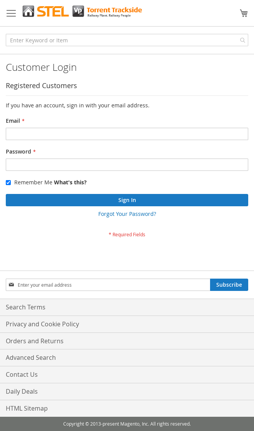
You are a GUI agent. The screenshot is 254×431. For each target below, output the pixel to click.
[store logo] (82, 11)
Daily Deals (22, 391)
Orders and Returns (35, 341)
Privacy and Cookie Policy (42, 324)
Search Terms (25, 307)
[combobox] (127, 40)
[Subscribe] (229, 285)
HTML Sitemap (27, 408)
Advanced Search (31, 357)
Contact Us (22, 374)
